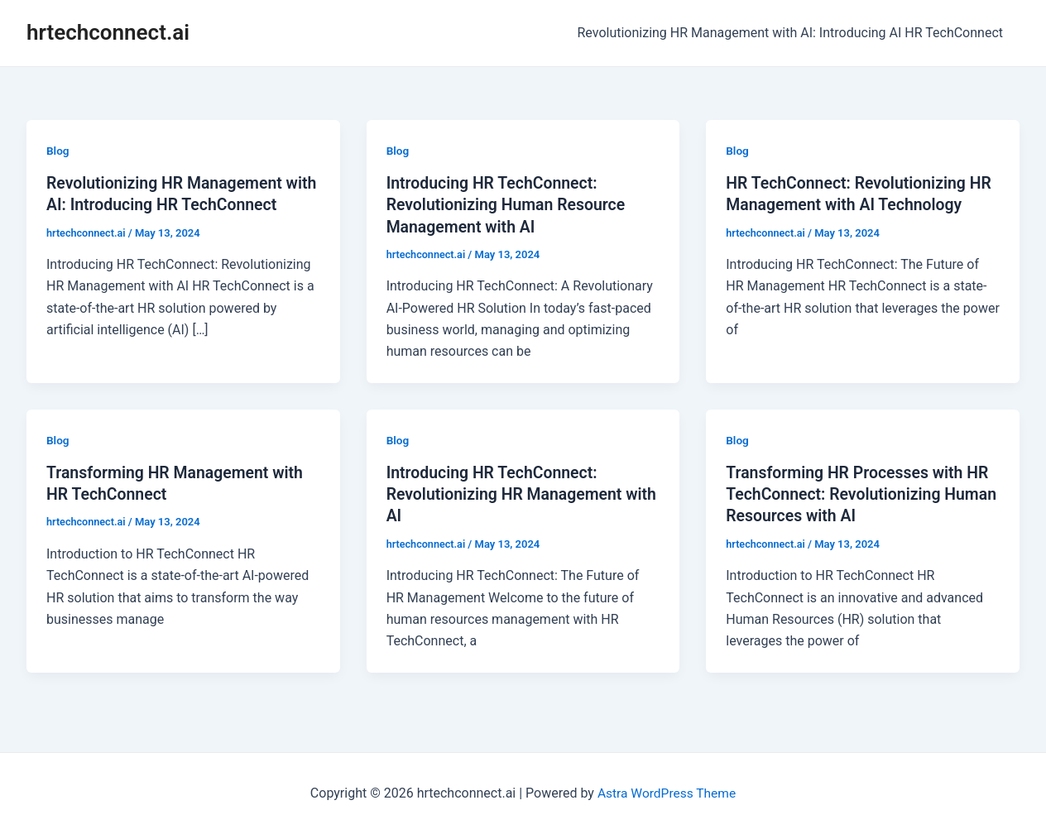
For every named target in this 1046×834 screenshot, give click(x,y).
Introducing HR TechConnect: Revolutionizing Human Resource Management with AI (509, 204)
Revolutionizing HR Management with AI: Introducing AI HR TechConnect (794, 33)
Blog (58, 150)
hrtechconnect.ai (108, 32)
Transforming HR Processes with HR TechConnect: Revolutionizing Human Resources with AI (861, 493)
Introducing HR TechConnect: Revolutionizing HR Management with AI (507, 493)
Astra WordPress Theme (666, 792)
